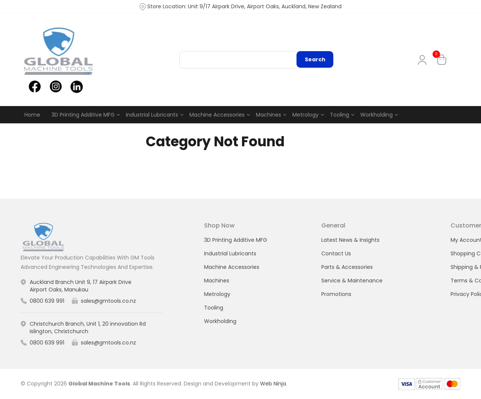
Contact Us (336, 253)
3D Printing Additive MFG (83, 114)
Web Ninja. (273, 383)
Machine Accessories (217, 114)
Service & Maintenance (352, 280)
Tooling (339, 114)
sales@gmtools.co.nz (108, 301)
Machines (268, 114)
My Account (424, 60)
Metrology (305, 114)
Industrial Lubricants (152, 114)
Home (32, 114)
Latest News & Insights (350, 240)
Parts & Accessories (347, 267)
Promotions (336, 294)
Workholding (376, 114)
